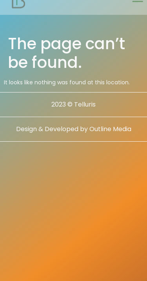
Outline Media (110, 128)
